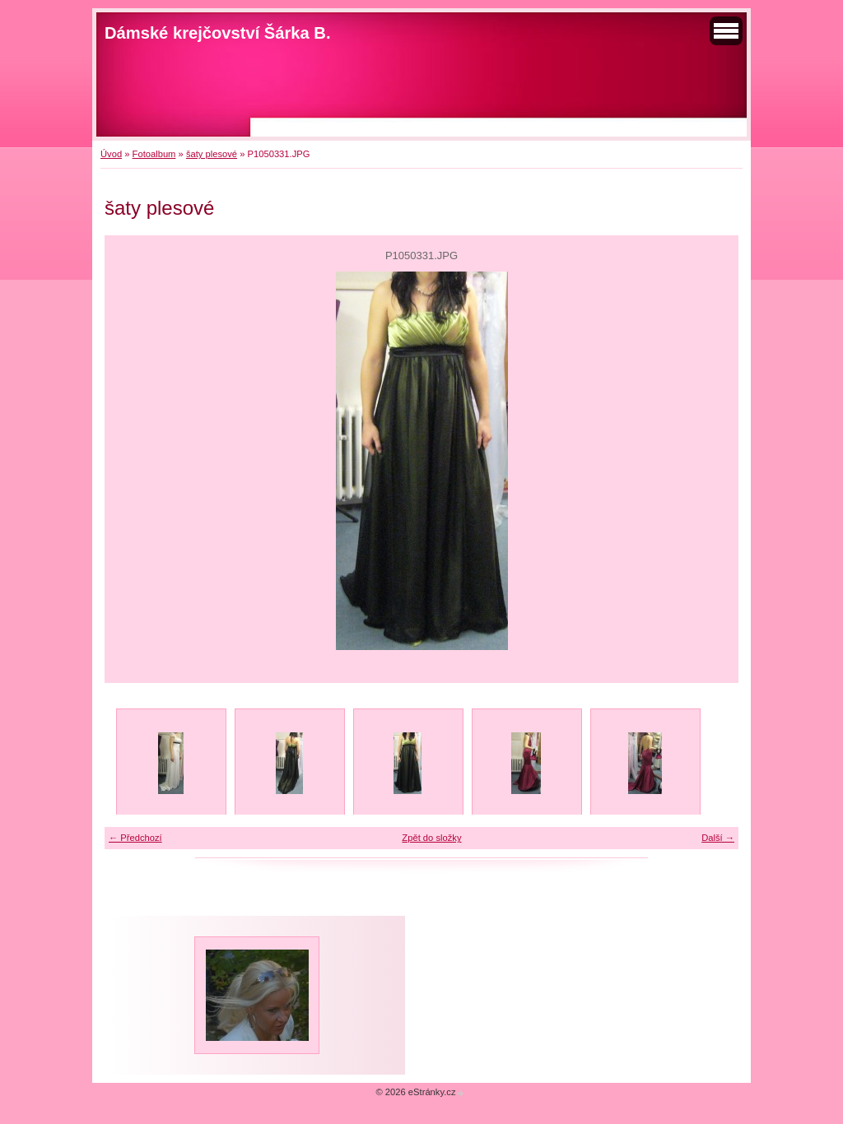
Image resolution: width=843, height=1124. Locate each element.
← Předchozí (135, 838)
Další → (717, 838)
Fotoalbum (154, 154)
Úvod (111, 154)
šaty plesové (211, 154)
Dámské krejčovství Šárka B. (218, 33)
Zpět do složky (431, 838)
